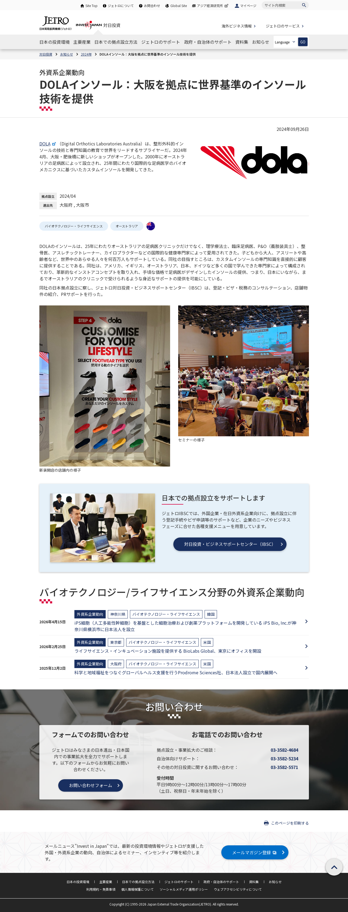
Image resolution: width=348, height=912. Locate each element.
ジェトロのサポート (179, 881)
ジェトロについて (121, 5)
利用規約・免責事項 (100, 889)
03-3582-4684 (284, 750)
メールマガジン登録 (255, 852)
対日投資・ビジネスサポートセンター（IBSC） (230, 544)
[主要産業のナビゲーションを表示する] (82, 42)
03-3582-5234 (284, 758)
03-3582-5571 (284, 767)
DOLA (48, 143)
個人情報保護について (137, 889)
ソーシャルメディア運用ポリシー (184, 889)
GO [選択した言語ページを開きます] (302, 42)
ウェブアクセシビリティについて (238, 889)
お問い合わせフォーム (90, 785)
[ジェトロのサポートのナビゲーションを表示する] (161, 42)
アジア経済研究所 (213, 5)
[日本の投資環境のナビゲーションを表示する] (54, 42)
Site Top (91, 5)
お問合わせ (152, 5)
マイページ (248, 5)
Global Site (178, 5)
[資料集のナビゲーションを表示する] (242, 42)
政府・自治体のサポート (221, 881)
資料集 (254, 881)
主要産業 (105, 881)
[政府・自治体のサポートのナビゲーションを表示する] (207, 42)
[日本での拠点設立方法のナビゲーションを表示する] (116, 42)
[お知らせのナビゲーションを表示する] (260, 42)
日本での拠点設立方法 (138, 881)
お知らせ (275, 881)
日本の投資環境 (78, 881)
